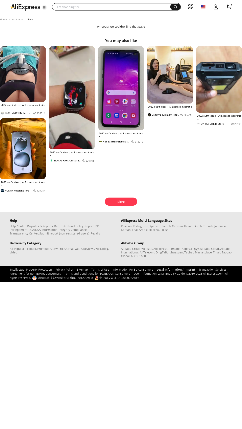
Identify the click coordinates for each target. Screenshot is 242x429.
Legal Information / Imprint (176, 269)
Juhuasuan (176, 252)
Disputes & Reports (40, 226)
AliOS (134, 256)
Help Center (18, 226)
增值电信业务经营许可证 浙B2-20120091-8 (65, 278)
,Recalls (95, 233)
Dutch (198, 226)
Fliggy (195, 249)
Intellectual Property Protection (31, 269)
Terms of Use (100, 269)
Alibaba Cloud (209, 249)
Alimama (174, 249)
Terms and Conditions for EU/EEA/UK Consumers (97, 273)
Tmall (216, 252)
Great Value (74, 249)
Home (3, 19)
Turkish (208, 226)
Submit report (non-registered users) (64, 233)
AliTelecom (147, 252)
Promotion (44, 249)
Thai (135, 230)
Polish (165, 230)
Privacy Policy (64, 269)
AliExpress (160, 249)
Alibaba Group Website (136, 249)
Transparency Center (24, 233)
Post (30, 19)
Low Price (58, 249)
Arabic (143, 230)
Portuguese (140, 226)
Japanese (220, 226)
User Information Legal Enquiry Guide (159, 273)
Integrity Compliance (73, 230)
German (177, 226)
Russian (126, 226)
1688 (142, 256)
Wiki (98, 249)
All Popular (17, 249)
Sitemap (82, 269)
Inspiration (17, 19)
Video (13, 252)
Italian (188, 226)
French (166, 226)
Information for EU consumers (133, 269)
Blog (105, 249)
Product (31, 249)
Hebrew (154, 230)
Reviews (88, 249)
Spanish (154, 226)
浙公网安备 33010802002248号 (117, 278)
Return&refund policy (68, 226)
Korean (126, 230)
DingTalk (161, 252)
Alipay (186, 249)
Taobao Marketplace (198, 252)
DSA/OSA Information (43, 230)
